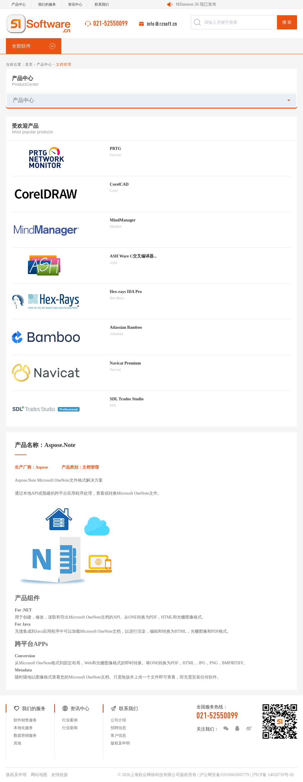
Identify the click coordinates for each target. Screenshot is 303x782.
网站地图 (39, 775)
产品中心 (19, 4)
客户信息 (118, 735)
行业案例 (70, 720)
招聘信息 (118, 728)
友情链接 (59, 775)
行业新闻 (70, 728)
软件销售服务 (25, 720)
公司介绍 (118, 720)
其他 (17, 743)
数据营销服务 (25, 735)
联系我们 (102, 4)
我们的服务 (47, 4)
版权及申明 (120, 743)
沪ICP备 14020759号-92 (273, 775)
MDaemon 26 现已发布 (196, 4)
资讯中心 (75, 4)
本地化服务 (23, 728)
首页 (29, 64)
